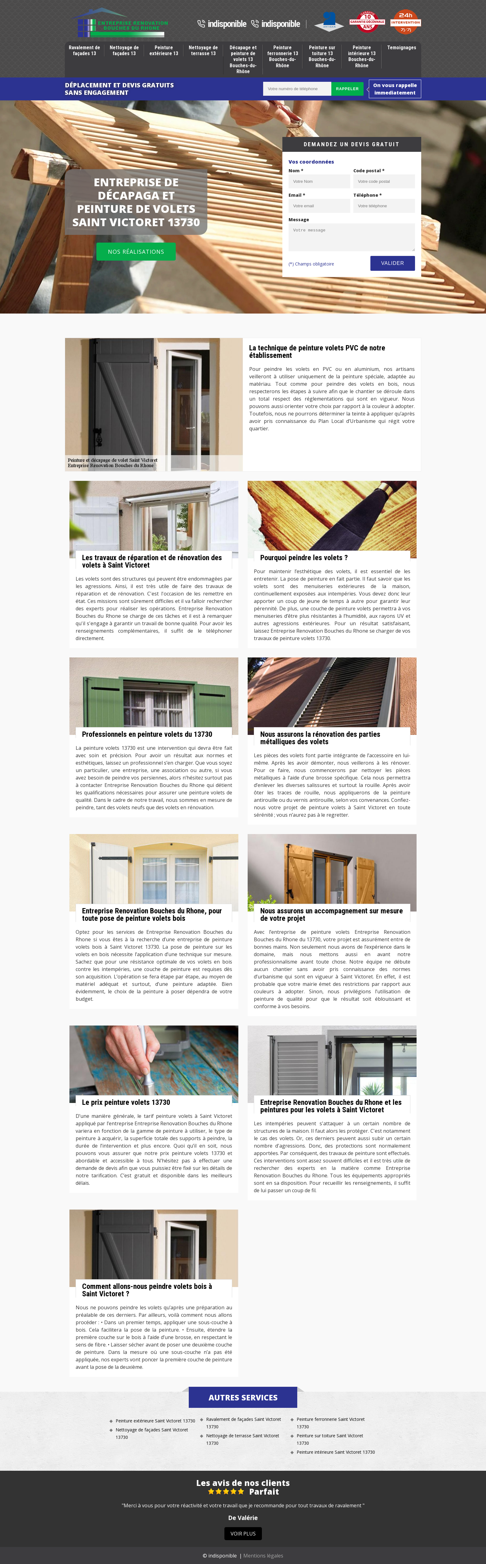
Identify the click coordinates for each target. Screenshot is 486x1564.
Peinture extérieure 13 (163, 50)
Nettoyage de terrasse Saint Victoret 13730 (242, 1439)
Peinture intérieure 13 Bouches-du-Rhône (362, 56)
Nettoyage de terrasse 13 (203, 50)
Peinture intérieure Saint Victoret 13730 (336, 1452)
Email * (297, 195)
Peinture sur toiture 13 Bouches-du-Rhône (322, 56)
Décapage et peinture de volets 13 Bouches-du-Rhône (243, 59)
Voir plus (243, 1533)
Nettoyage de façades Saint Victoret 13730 (152, 1433)
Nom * (296, 171)
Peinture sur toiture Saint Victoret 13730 (330, 1439)
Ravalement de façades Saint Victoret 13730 (243, 1423)
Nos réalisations (136, 251)
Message (299, 219)
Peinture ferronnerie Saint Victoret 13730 (331, 1423)
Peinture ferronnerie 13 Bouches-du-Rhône (282, 56)
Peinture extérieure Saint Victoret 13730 (155, 1421)
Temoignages (401, 48)
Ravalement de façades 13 (84, 50)
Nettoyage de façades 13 (124, 50)
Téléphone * (367, 195)
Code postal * (369, 171)
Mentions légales (263, 1555)
